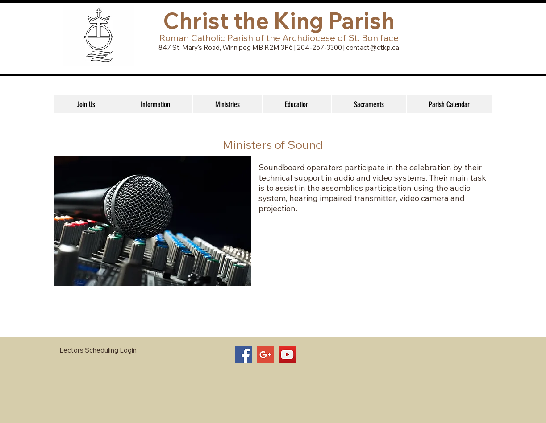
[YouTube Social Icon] (287, 354)
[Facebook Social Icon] (243, 354)
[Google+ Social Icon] (265, 354)
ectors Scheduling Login (100, 350)
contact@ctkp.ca (372, 47)
